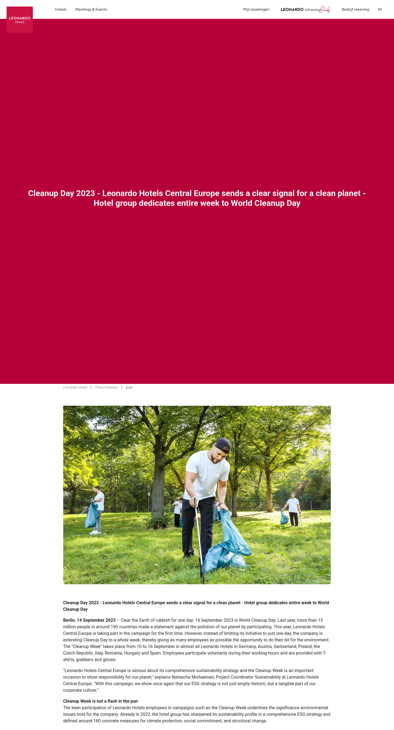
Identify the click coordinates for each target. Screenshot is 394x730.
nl (382, 9)
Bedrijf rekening (355, 9)
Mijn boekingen (256, 9)
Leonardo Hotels (75, 387)
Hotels (60, 9)
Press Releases (106, 387)
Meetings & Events (91, 9)
